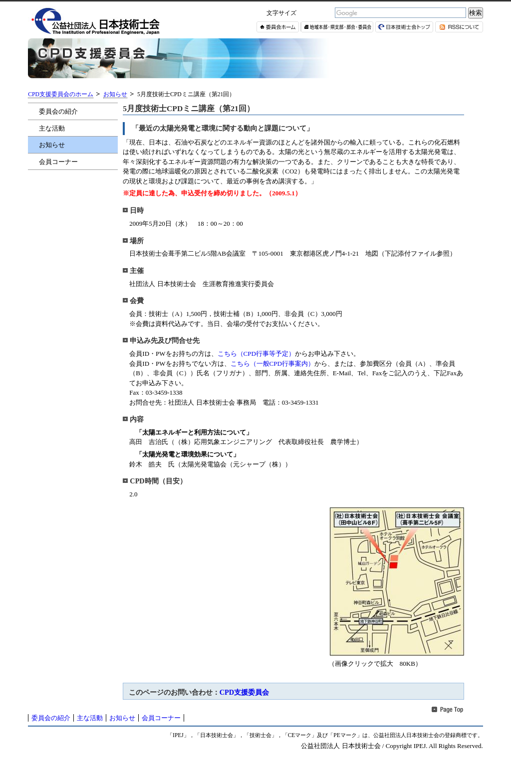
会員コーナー (58, 161)
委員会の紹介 (58, 111)
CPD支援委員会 (244, 692)
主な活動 (52, 128)
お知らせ (115, 94)
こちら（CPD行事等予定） (256, 353)
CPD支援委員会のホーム (60, 94)
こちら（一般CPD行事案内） (272, 363)
